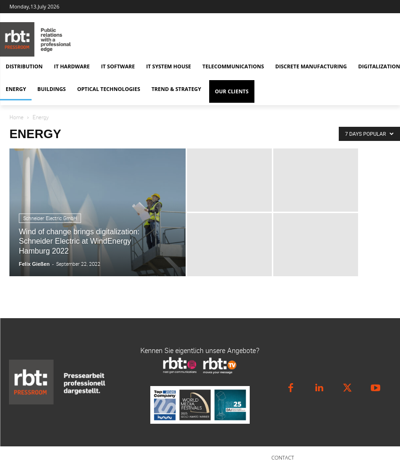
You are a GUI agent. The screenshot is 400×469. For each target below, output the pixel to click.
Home (16, 117)
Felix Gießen (34, 264)
